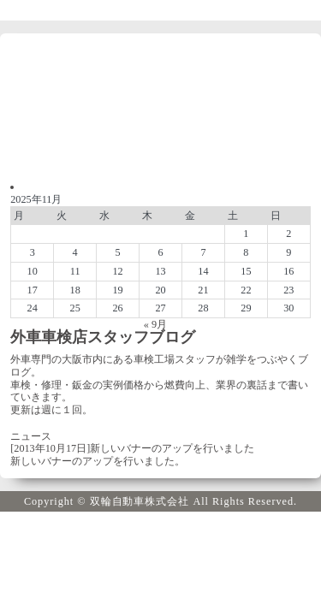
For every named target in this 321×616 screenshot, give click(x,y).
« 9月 (155, 324)
